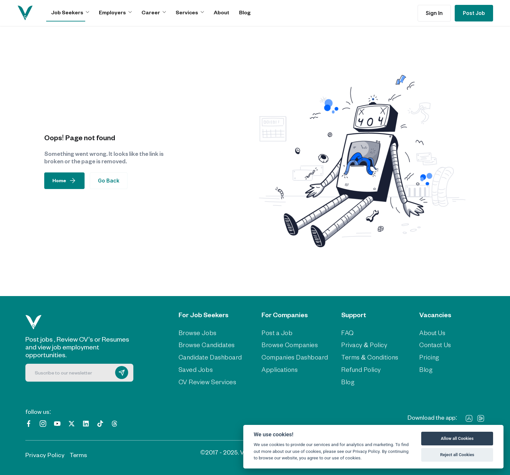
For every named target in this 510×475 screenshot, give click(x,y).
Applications (278, 369)
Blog (245, 12)
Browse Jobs (197, 332)
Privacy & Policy (362, 344)
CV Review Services (206, 381)
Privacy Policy (44, 454)
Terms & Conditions (367, 357)
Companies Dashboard (293, 357)
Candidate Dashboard (209, 357)
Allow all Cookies (457, 438)
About (221, 12)
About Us (431, 332)
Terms (78, 454)
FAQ (346, 332)
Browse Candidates (206, 344)
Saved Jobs (195, 369)
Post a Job (277, 332)
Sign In (434, 13)
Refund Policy (359, 369)
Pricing (428, 357)
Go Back (108, 180)
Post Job (474, 13)
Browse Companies (288, 344)
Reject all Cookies (457, 454)
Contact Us (434, 344)
